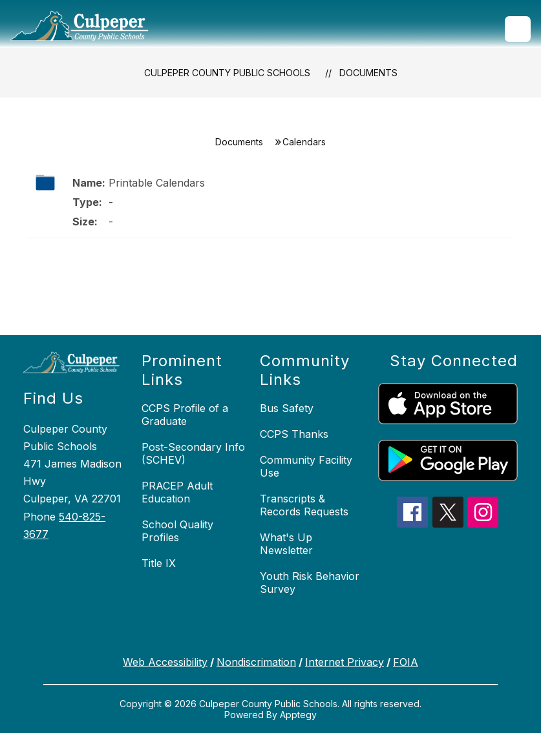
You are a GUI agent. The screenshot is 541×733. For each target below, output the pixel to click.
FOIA (405, 662)
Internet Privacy (344, 662)
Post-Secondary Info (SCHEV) (193, 453)
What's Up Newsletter (286, 544)
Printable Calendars (157, 182)
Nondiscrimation (256, 662)
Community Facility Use (306, 466)
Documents (368, 72)
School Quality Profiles (177, 531)
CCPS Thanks (294, 434)
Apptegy (298, 714)
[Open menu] (518, 29)
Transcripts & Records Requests (304, 505)
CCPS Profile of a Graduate (185, 415)
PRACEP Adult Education (177, 492)
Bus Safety (286, 408)
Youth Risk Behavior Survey (309, 582)
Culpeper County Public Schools (227, 72)
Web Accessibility (165, 662)
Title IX (159, 563)
